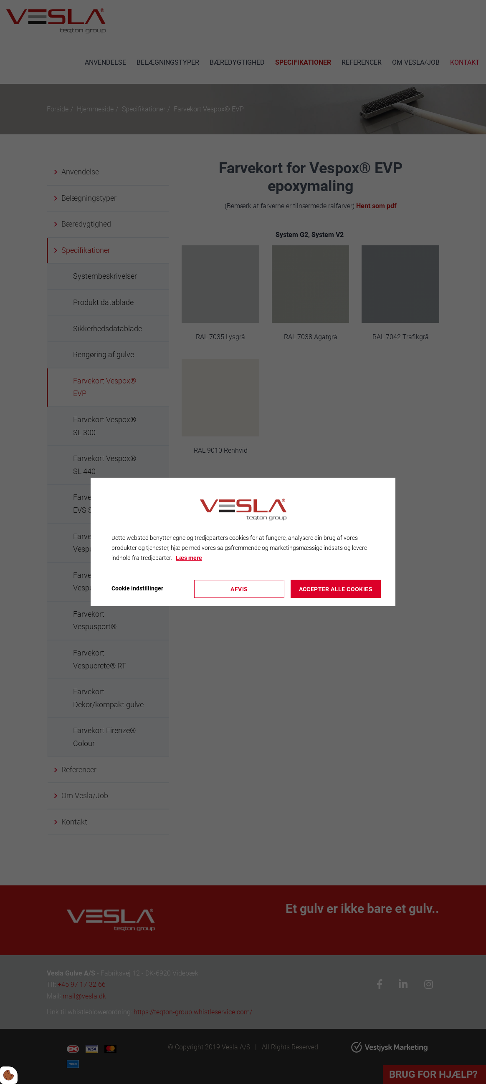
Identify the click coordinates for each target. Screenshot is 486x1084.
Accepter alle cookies (335, 588)
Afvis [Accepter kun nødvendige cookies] (239, 588)
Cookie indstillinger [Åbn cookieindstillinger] (137, 588)
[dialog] (243, 542)
